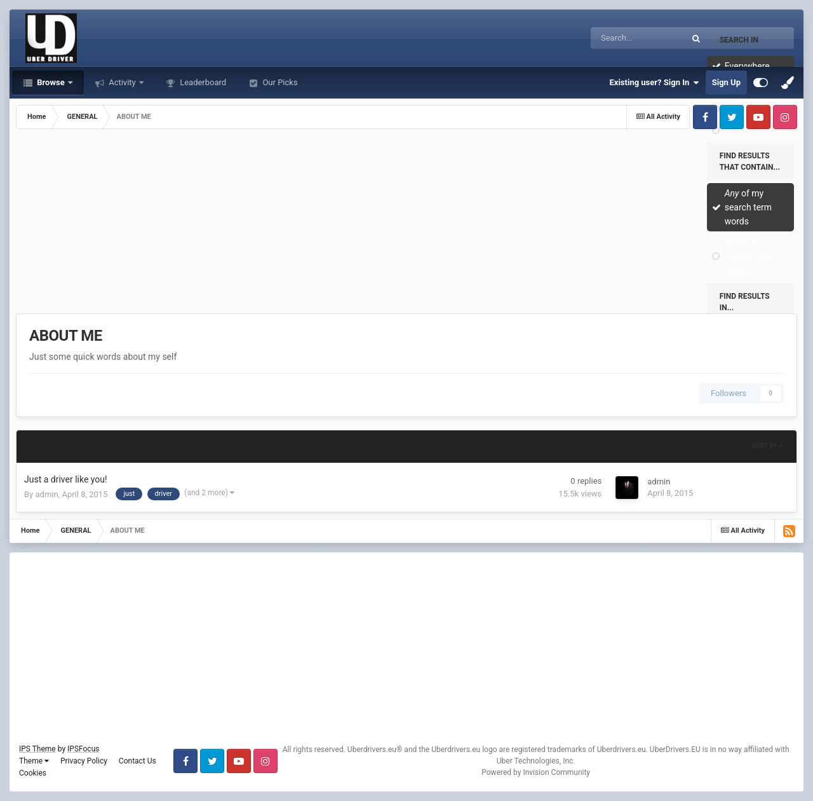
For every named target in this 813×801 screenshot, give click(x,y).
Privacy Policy (83, 760)
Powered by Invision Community (535, 772)
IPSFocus (83, 748)
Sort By (767, 445)
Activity (122, 82)
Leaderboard (202, 82)
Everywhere (747, 66)
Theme (34, 760)
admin (46, 494)
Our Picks (278, 82)
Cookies (32, 773)
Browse (51, 82)
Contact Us (137, 760)
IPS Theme (37, 748)
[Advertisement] (406, 224)
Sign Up (726, 82)
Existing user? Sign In (654, 83)
